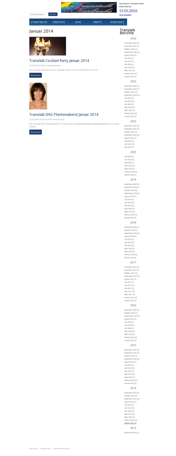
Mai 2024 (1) (129, 64)
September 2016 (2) (132, 316)
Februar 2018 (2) (130, 255)
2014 (133, 388)
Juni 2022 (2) (129, 144)
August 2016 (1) (130, 319)
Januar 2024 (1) (130, 77)
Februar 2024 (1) (130, 73)
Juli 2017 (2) (129, 282)
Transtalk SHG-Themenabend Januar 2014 (63, 115)
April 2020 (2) (129, 166)
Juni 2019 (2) (129, 202)
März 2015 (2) (129, 377)
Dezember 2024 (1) (131, 43)
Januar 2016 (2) (130, 340)
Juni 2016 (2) (129, 325)
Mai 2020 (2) (129, 163)
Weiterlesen (36, 76)
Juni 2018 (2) (129, 242)
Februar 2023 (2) (130, 113)
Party (97, 22)
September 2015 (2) (132, 359)
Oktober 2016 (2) (130, 313)
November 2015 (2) (131, 353)
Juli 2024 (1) (129, 58)
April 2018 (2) (129, 248)
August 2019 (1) (130, 196)
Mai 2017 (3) (129, 288)
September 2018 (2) (132, 233)
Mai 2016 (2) (129, 328)
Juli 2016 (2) (129, 322)
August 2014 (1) (130, 402)
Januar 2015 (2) (130, 383)
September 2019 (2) (132, 193)
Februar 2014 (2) (130, 420)
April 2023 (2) (129, 107)
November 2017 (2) (131, 270)
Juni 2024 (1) (129, 61)
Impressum (33, 448)
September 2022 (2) (132, 135)
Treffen (58, 22)
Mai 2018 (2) (129, 245)
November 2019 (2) (131, 187)
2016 (133, 305)
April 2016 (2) (129, 331)
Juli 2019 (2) (129, 199)
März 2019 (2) (129, 212)
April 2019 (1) (129, 209)
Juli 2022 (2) (129, 141)
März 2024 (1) (129, 70)
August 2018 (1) (130, 236)
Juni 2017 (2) (129, 285)
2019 (133, 179)
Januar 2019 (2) (130, 218)
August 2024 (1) (130, 55)
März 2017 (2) (129, 294)
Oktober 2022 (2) (130, 132)
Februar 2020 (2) (130, 172)
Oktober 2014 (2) (130, 396)
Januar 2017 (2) (130, 301)
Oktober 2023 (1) (130, 92)
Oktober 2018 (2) (130, 230)
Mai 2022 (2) (129, 147)
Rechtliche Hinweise (62, 448)
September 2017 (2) (132, 276)
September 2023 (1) (132, 95)
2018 (133, 222)
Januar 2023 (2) (130, 116)
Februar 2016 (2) (130, 337)
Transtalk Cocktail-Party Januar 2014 (59, 61)
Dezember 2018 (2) (131, 227)
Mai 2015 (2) (129, 371)
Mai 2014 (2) (129, 411)
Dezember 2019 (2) (131, 184)
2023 (133, 81)
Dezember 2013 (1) (131, 433)
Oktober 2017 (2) (130, 273)
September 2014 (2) (132, 399)
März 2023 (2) (129, 110)
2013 (133, 428)
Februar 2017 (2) (130, 297)
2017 (133, 262)
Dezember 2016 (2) (131, 310)
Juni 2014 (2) (129, 408)
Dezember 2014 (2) (131, 393)
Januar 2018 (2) (130, 258)
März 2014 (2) (129, 417)
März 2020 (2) (129, 169)
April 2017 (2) (129, 291)
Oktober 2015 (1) (130, 356)
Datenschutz (46, 448)
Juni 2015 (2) (129, 368)
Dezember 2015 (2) (131, 350)
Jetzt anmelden (125, 15)
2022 (133, 121)
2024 (133, 38)
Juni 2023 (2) (129, 101)
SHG (78, 22)
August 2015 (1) (130, 362)
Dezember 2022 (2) (131, 126)
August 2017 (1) (130, 279)
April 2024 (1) (129, 67)
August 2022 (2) (130, 138)
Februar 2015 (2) (130, 380)
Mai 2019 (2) (129, 206)
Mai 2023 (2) (129, 104)
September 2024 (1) (132, 52)
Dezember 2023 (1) (131, 86)
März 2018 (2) (129, 252)
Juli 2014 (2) (129, 405)
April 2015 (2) (129, 374)
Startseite (39, 22)
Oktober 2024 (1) (130, 49)
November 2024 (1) (131, 46)
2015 (133, 345)
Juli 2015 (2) (129, 365)
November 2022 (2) (131, 129)
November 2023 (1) (131, 89)
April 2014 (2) (129, 414)
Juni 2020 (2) (129, 160)
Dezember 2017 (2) (131, 267)
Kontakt (117, 22)
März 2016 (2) (129, 334)
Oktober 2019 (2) (130, 190)
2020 (133, 152)
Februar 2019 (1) (130, 215)
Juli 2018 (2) (129, 239)
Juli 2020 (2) (129, 157)
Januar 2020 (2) (130, 175)
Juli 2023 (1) (129, 98)
